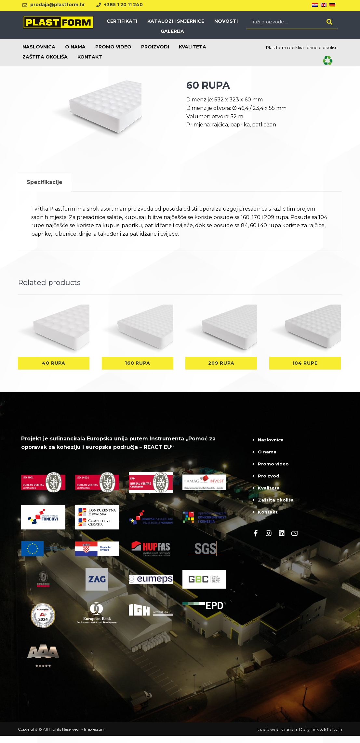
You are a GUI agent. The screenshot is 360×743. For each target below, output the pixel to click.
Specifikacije (44, 189)
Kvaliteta (269, 495)
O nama (267, 459)
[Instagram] (268, 540)
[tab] (44, 189)
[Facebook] (255, 540)
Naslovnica (271, 447)
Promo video (273, 471)
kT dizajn (333, 736)
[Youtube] (294, 540)
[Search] (329, 23)
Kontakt (268, 519)
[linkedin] (281, 540)
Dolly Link (309, 736)
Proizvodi (269, 483)
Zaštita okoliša (276, 507)
